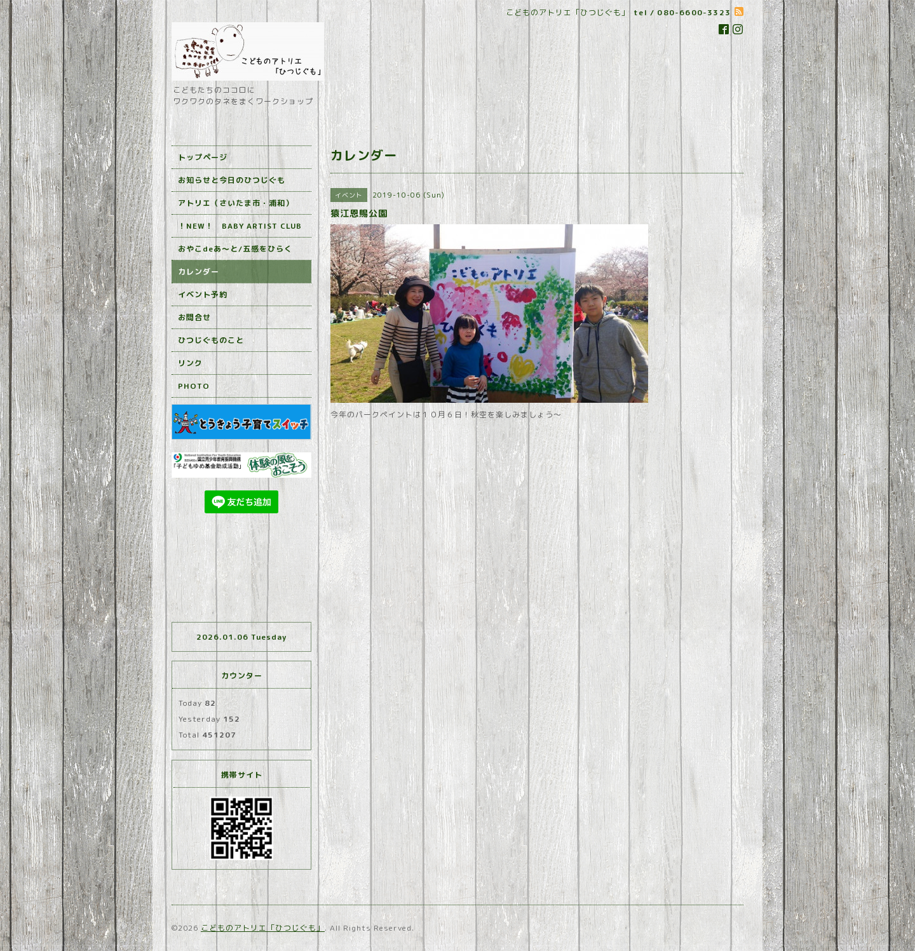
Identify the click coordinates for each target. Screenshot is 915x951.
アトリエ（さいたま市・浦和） (236, 203)
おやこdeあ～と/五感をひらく (235, 248)
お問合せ (194, 317)
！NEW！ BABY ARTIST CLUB (240, 225)
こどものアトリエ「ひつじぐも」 (263, 927)
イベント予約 (202, 294)
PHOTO (194, 386)
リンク (190, 363)
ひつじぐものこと (211, 340)
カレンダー (198, 271)
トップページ (202, 157)
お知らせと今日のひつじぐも (231, 180)
